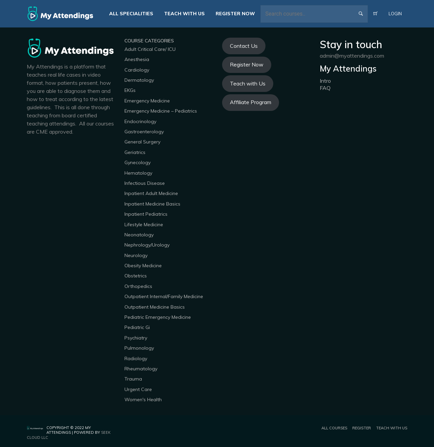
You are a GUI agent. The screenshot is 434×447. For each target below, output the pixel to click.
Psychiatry (135, 338)
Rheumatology (140, 369)
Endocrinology (140, 121)
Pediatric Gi (137, 327)
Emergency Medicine (147, 101)
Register (361, 428)
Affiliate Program (250, 102)
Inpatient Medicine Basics (152, 204)
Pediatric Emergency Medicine (157, 317)
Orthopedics (138, 286)
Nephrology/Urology (147, 245)
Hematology (138, 173)
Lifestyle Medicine (143, 224)
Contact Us (244, 45)
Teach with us (391, 428)
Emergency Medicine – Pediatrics (160, 111)
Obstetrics (135, 276)
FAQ (325, 87)
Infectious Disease (144, 183)
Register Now (246, 64)
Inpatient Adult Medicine (151, 193)
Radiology (135, 358)
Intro (325, 80)
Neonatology (139, 235)
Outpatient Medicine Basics (154, 307)
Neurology (135, 255)
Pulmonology (139, 348)
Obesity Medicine (143, 266)
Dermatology (139, 80)
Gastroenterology (144, 132)
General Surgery (142, 142)
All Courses (334, 428)
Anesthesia (136, 59)
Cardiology (136, 70)
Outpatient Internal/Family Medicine (163, 296)
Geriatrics (134, 152)
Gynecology (137, 162)
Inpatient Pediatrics (145, 214)
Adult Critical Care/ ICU (150, 49)
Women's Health (143, 399)
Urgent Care (138, 389)
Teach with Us (247, 83)
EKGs (130, 90)
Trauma (133, 379)
